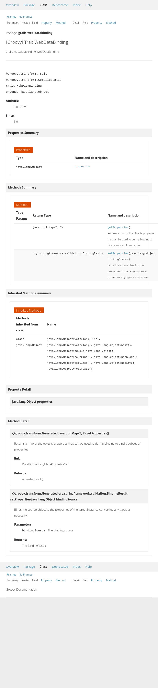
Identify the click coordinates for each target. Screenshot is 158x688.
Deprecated (60, 5)
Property (46, 22)
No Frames (25, 16)
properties (83, 167)
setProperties (118, 253)
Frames (11, 16)
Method (61, 22)
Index (77, 5)
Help (88, 5)
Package (29, 5)
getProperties (118, 227)
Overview (12, 5)
